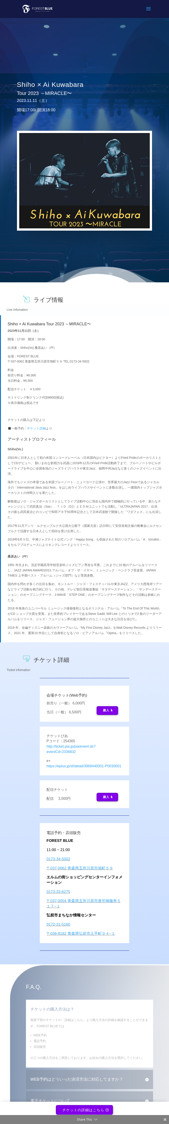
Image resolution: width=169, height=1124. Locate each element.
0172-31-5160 (58, 924)
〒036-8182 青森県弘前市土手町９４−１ (80, 933)
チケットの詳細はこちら (83, 1113)
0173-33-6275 (58, 892)
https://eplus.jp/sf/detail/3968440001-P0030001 (83, 766)
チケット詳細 (36, 428)
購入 (106, 710)
